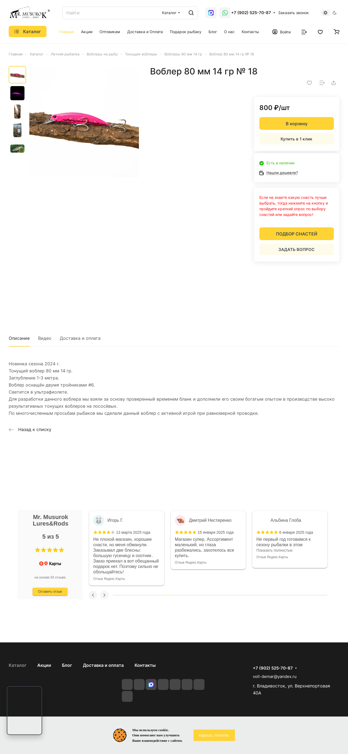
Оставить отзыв (50, 591)
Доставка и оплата (80, 338)
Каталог (17, 665)
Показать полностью (111, 550)
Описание (19, 338)
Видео (44, 338)
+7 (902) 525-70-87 (251, 12)
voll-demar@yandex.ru (275, 676)
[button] (38, 550)
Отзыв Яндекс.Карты (109, 557)
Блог (67, 665)
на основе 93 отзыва (50, 577)
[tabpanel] (126, 539)
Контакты (145, 665)
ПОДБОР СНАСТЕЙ (296, 234)
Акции (44, 665)
